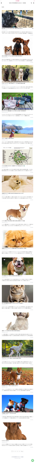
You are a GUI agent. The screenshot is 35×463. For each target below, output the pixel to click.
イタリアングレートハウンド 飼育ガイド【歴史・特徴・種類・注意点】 (11, 358)
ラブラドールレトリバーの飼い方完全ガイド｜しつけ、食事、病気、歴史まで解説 (13, 83)
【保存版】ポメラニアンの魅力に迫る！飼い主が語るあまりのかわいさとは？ (13, 193)
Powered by (17, 458)
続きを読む (31, 62)
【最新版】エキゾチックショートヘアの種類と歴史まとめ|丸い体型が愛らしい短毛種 (14, 248)
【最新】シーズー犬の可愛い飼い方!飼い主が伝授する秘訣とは (11, 330)
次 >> (22, 451)
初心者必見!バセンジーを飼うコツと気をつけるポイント (10, 385)
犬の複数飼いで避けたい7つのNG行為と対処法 (9, 413)
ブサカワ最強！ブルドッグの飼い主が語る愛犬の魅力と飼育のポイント (12, 275)
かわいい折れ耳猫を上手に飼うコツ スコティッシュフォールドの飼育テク (12, 303)
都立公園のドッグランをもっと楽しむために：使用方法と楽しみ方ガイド (12, 28)
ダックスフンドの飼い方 (5, 440)
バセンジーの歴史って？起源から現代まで (8, 138)
